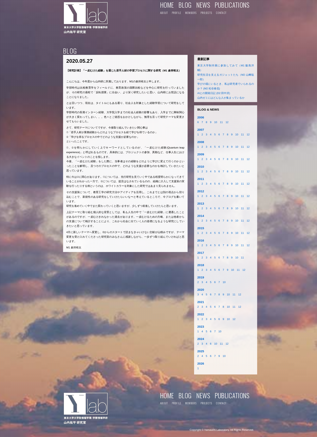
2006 (200, 117)
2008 (200, 142)
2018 (200, 265)
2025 (200, 351)
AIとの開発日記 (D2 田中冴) (213, 93)
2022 (200, 314)
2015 (200, 228)
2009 (200, 154)
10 (215, 122)
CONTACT (221, 13)
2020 (200, 289)
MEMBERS (191, 13)
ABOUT (164, 13)
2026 (200, 363)
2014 (200, 215)
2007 (200, 129)
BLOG (185, 4)
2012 (200, 191)
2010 (200, 166)
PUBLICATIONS (232, 4)
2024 (200, 339)
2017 (200, 252)
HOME (167, 4)
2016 (200, 240)
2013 (200, 203)
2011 (200, 179)
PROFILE (176, 13)
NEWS (203, 4)
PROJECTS (206, 13)
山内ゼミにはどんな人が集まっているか (221, 97)
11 (221, 122)
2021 (200, 302)
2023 (200, 326)
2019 (200, 277)
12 (227, 122)
